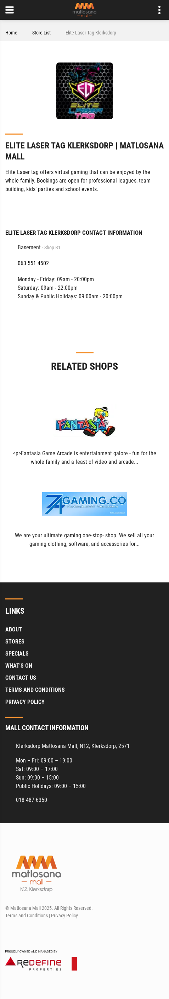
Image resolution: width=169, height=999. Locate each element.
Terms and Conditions (35, 689)
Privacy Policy (25, 702)
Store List (41, 33)
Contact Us (20, 677)
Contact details (155, 10)
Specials (17, 653)
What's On (18, 665)
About (13, 629)
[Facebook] (159, 207)
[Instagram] (23, 932)
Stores (14, 641)
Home (11, 33)
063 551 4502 (33, 263)
